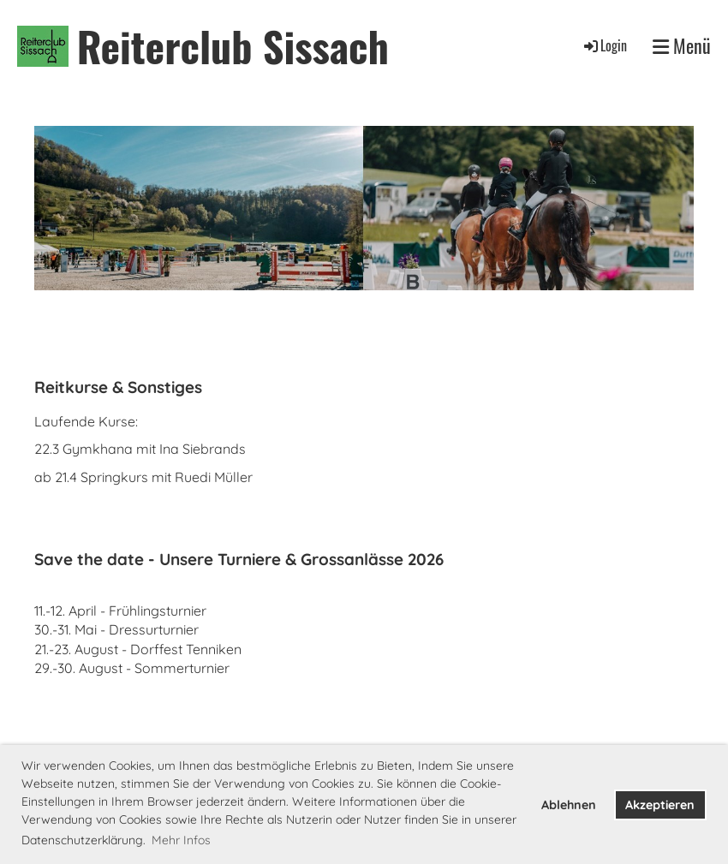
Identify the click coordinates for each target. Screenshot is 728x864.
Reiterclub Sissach (233, 45)
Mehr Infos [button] (181, 840)
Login (604, 45)
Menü (682, 46)
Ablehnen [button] (568, 805)
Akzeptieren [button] (660, 805)
